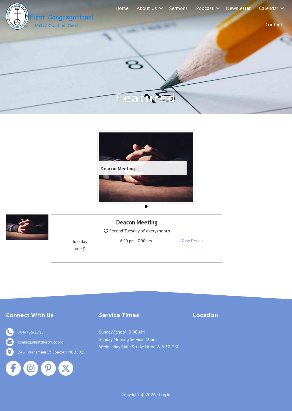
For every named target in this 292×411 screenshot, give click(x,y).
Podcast (205, 8)
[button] (161, 8)
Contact (274, 24)
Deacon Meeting (118, 168)
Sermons (178, 8)
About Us (147, 8)
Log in (164, 394)
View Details (192, 241)
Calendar (268, 8)
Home (121, 8)
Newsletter (238, 8)
